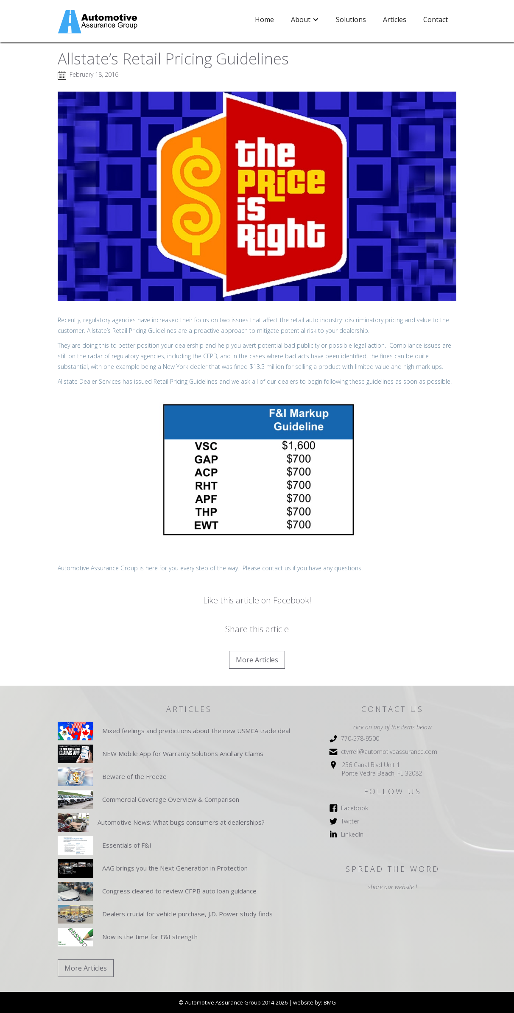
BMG (330, 1002)
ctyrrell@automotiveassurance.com (389, 752)
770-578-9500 (360, 738)
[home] (99, 21)
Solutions (351, 19)
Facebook (354, 808)
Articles (394, 19)
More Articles (257, 659)
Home (264, 19)
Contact (435, 19)
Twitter (350, 821)
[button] (304, 19)
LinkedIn (352, 834)
